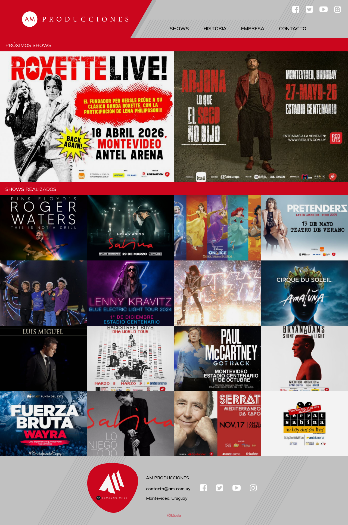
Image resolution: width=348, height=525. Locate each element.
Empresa (252, 28)
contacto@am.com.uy (168, 488)
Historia (215, 28)
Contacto (292, 28)
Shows (179, 28)
